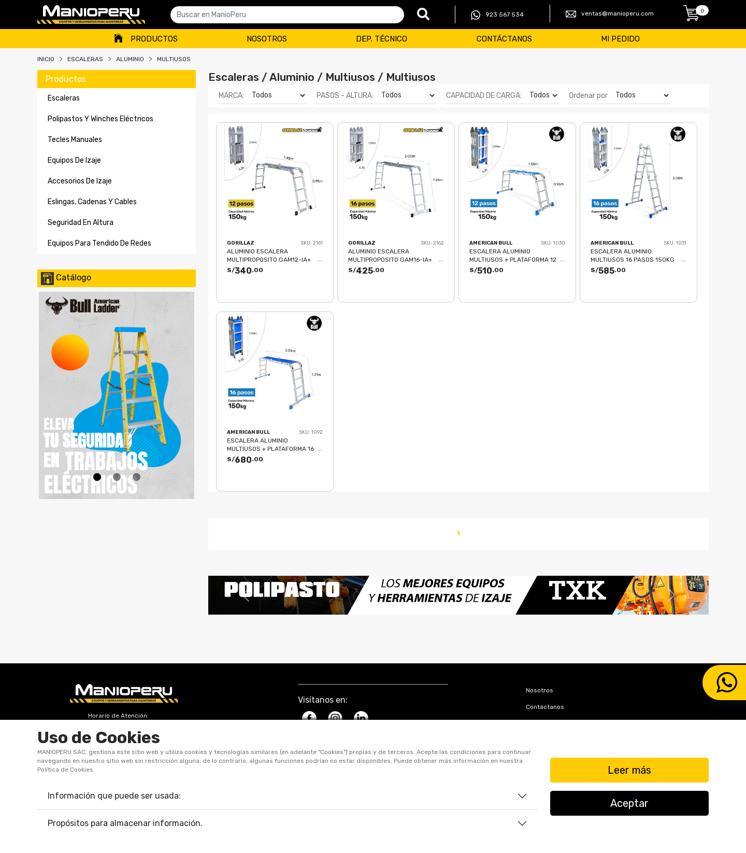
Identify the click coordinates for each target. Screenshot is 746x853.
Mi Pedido (620, 39)
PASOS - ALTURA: (345, 95)
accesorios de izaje (80, 181)
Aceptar (629, 803)
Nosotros (267, 39)
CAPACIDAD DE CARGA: (484, 95)
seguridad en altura (80, 222)
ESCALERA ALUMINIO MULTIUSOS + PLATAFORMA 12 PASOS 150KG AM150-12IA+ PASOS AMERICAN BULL (512, 255)
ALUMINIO (130, 59)
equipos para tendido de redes (99, 243)
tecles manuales (75, 139)
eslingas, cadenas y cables (92, 201)
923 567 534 (497, 15)
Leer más (629, 770)
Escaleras (85, 59)
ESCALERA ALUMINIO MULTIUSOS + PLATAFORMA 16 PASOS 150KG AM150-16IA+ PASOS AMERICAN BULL (270, 444)
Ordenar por (588, 95)
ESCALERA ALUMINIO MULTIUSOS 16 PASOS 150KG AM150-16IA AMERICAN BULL (633, 255)
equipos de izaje (74, 160)
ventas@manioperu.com (610, 14)
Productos (154, 39)
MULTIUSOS (174, 59)
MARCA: (231, 95)
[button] (245, 595)
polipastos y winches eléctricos (100, 119)
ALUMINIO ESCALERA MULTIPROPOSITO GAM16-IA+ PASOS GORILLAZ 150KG (390, 255)
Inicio (45, 59)
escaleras (64, 98)
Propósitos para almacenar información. (125, 823)
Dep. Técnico (381, 39)
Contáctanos (504, 39)
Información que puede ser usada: (114, 796)
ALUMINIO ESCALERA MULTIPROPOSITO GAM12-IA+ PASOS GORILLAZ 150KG (269, 255)
